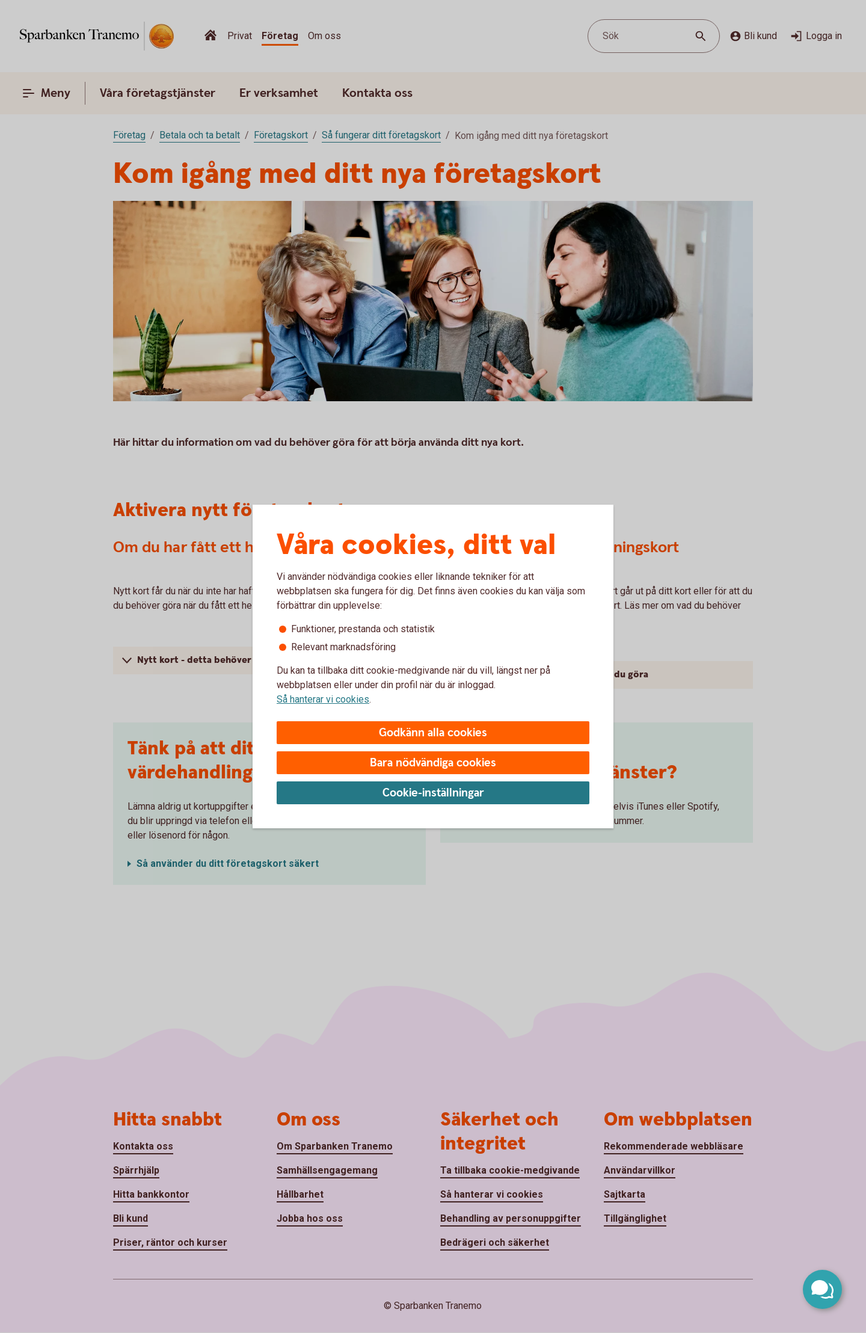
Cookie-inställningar (433, 793)
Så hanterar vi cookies (323, 699)
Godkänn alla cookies (433, 732)
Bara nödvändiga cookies (433, 763)
